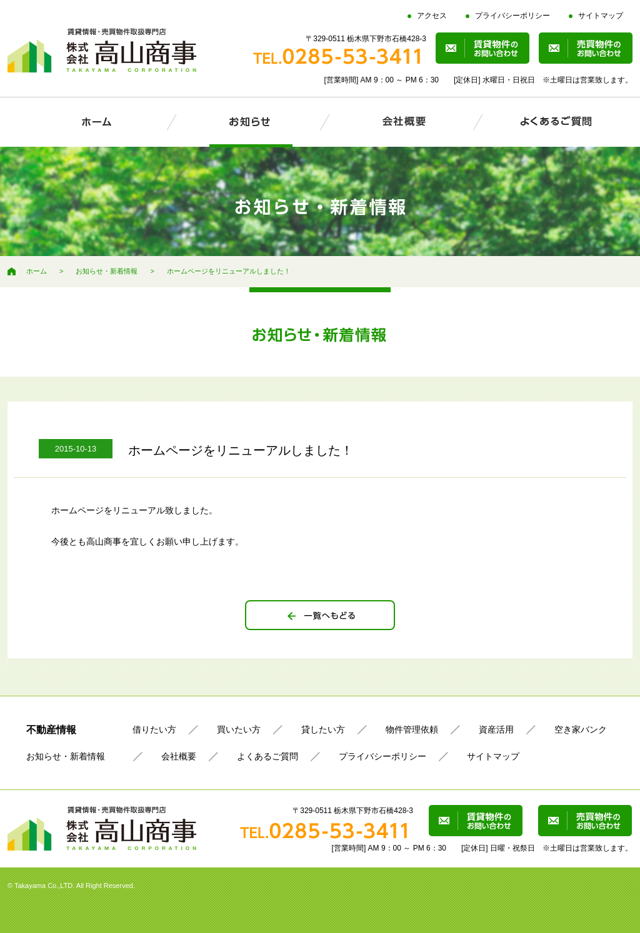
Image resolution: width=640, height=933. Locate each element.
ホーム (36, 271)
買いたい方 (239, 729)
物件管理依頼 (412, 729)
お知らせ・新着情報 (107, 271)
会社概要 (178, 756)
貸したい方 (323, 729)
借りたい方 (154, 729)
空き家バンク (580, 729)
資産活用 (496, 729)
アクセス (432, 15)
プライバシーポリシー (512, 15)
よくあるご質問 (267, 756)
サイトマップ (600, 15)
